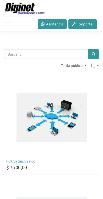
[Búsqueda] (93, 54)
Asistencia (52, 24)
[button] (95, 65)
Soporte (82, 24)
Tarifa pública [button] (72, 65)
